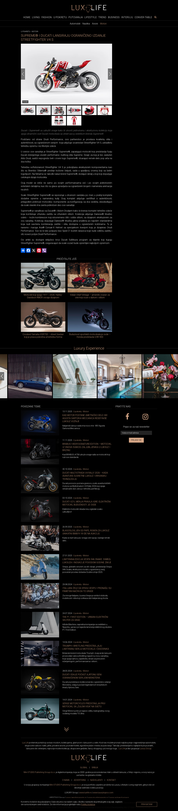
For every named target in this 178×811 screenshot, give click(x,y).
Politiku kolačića (88, 804)
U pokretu (60, 17)
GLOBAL (83, 767)
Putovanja (75, 17)
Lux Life (25, 743)
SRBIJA (95, 767)
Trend (102, 17)
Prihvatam (146, 804)
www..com (103, 792)
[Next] (110, 74)
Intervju (127, 17)
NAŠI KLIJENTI (96, 780)
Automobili (75, 23)
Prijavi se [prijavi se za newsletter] (136, 440)
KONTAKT (111, 780)
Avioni (95, 23)
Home (26, 17)
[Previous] (23, 74)
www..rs (85, 792)
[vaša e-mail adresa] (136, 433)
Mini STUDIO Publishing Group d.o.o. (39, 772)
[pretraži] (155, 17)
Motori (103, 23)
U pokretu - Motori (81, 411)
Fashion (46, 17)
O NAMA (66, 780)
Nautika (86, 23)
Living (36, 17)
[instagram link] (145, 417)
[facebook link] (127, 417)
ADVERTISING (80, 780)
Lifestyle (90, 17)
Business (114, 17)
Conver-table (143, 17)
